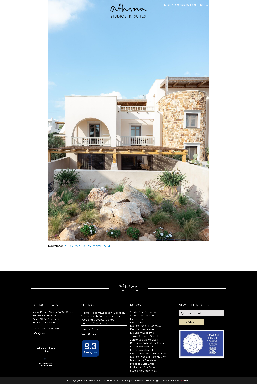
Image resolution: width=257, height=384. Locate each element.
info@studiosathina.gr (184, 4)
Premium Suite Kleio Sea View (149, 343)
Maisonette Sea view (143, 360)
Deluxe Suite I (139, 319)
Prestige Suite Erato (142, 363)
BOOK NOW (230, 12)
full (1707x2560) (75, 246)
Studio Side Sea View (143, 312)
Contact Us (100, 323)
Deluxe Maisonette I (142, 329)
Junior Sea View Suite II (144, 339)
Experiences (112, 316)
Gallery (110, 319)
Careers (86, 323)
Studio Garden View (142, 315)
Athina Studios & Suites (45, 350)
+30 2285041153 (213, 4)
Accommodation (101, 312)
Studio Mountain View (143, 370)
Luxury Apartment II (142, 350)
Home (85, 312)
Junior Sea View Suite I (144, 336)
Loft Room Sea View (142, 367)
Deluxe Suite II (139, 322)
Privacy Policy (89, 329)
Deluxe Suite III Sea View (145, 325)
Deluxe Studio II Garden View (148, 356)
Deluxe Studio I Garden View (148, 353)
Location (119, 312)
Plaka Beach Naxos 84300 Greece (54, 312)
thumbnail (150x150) (101, 246)
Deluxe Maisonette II (143, 332)
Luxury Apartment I (142, 346)
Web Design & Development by (168, 380)
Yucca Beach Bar (92, 316)
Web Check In (233, 4)
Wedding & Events (92, 319)
